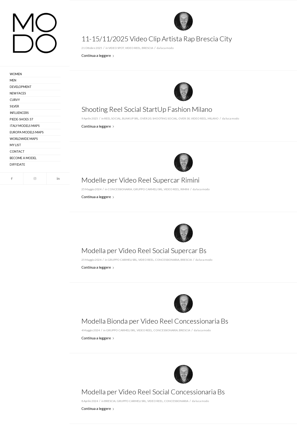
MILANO (213, 118)
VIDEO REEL (133, 48)
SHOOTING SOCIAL (164, 118)
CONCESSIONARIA (120, 189)
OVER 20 (145, 118)
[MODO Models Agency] (34, 33)
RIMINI (185, 189)
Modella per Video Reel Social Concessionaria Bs (153, 391)
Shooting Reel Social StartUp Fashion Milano (146, 109)
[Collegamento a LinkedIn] (58, 178)
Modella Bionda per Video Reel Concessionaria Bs (154, 321)
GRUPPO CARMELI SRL (148, 189)
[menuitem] (35, 74)
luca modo (167, 48)
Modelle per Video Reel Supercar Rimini (140, 180)
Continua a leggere (98, 55)
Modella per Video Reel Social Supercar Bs (144, 250)
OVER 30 (184, 118)
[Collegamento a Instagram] (34, 178)
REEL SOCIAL (112, 118)
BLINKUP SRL (130, 118)
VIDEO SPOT (116, 48)
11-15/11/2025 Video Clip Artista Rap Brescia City (156, 38)
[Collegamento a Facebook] (11, 178)
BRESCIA (147, 48)
